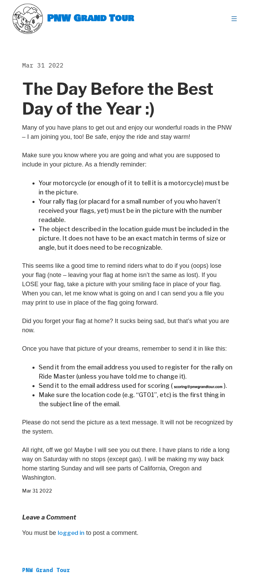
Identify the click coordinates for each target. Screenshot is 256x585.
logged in (71, 533)
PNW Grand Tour (90, 18)
